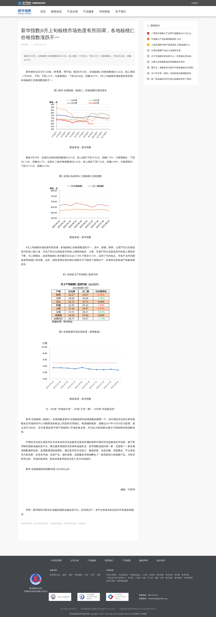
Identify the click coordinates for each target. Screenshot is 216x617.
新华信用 (169, 575)
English (195, 3)
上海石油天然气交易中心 (116, 578)
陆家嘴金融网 (122, 581)
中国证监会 (123, 575)
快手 (92, 575)
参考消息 (185, 575)
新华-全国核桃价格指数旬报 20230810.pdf (47, 469)
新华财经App (55, 575)
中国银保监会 (135, 575)
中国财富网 (188, 578)
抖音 (86, 575)
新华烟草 (178, 578)
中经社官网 (56, 560)
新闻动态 (56, 11)
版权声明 (143, 560)
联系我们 (109, 560)
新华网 (177, 575)
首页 (43, 11)
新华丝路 (160, 575)
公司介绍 (74, 560)
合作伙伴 (161, 560)
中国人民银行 (111, 575)
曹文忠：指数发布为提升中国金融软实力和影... (173, 67)
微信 (64, 575)
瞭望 (156, 578)
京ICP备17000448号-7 (68, 609)
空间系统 (104, 11)
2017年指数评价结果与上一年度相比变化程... (172, 56)
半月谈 (150, 578)
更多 (99, 575)
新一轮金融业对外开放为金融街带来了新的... (172, 79)
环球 (162, 578)
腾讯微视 (78, 575)
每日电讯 (169, 578)
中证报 (130, 578)
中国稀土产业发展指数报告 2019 (166, 39)
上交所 (145, 575)
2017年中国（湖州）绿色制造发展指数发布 (171, 73)
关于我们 (120, 11)
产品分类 (72, 11)
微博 (70, 575)
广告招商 (126, 560)
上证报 (137, 578)
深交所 (152, 575)
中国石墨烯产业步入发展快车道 (166, 50)
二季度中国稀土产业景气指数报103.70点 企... (172, 33)
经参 (144, 578)
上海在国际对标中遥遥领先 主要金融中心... (171, 45)
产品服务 (88, 11)
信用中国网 (110, 581)
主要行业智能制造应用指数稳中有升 (168, 62)
